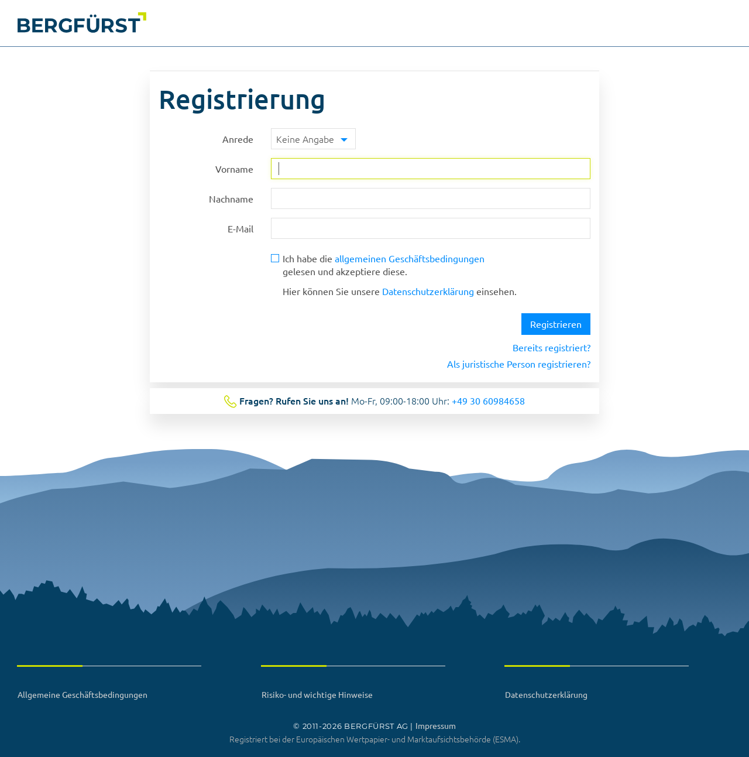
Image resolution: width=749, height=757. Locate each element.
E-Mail (240, 228)
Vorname (234, 168)
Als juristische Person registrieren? (518, 363)
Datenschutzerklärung (428, 291)
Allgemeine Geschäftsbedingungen (82, 694)
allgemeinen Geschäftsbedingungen (410, 258)
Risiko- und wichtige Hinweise (317, 694)
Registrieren (556, 324)
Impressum (435, 725)
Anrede (237, 139)
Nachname (231, 198)
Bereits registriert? (551, 347)
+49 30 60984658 (488, 400)
